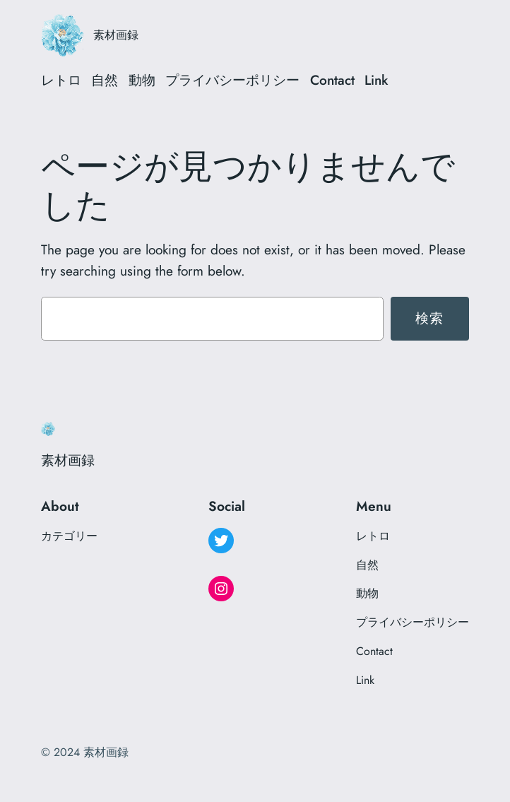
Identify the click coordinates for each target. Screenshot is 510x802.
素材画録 (115, 35)
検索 (429, 317)
